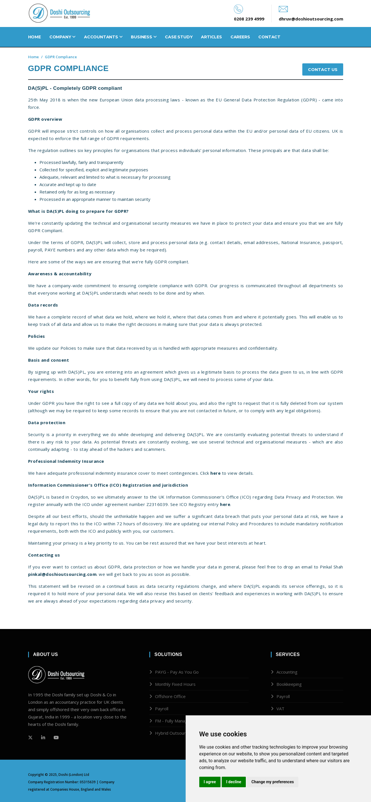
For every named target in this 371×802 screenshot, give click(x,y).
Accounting (286, 672)
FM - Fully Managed (174, 721)
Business (143, 36)
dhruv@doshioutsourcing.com (311, 19)
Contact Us (323, 69)
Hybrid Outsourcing (174, 733)
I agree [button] (210, 782)
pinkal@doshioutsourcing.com (62, 574)
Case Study (178, 36)
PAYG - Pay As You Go (177, 672)
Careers (240, 36)
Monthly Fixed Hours (175, 684)
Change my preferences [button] (272, 782)
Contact (269, 36)
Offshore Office (170, 696)
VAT (280, 708)
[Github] (43, 737)
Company (62, 36)
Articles (211, 36)
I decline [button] (233, 782)
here (215, 473)
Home (34, 36)
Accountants (103, 36)
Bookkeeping (289, 684)
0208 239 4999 (249, 19)
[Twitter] (30, 737)
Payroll (161, 708)
